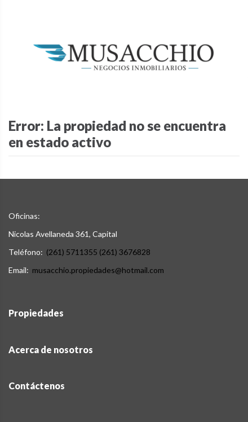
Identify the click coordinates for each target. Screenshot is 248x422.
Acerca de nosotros (50, 349)
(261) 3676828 (124, 252)
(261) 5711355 (72, 252)
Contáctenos (36, 385)
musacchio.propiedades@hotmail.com (98, 270)
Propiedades (36, 312)
